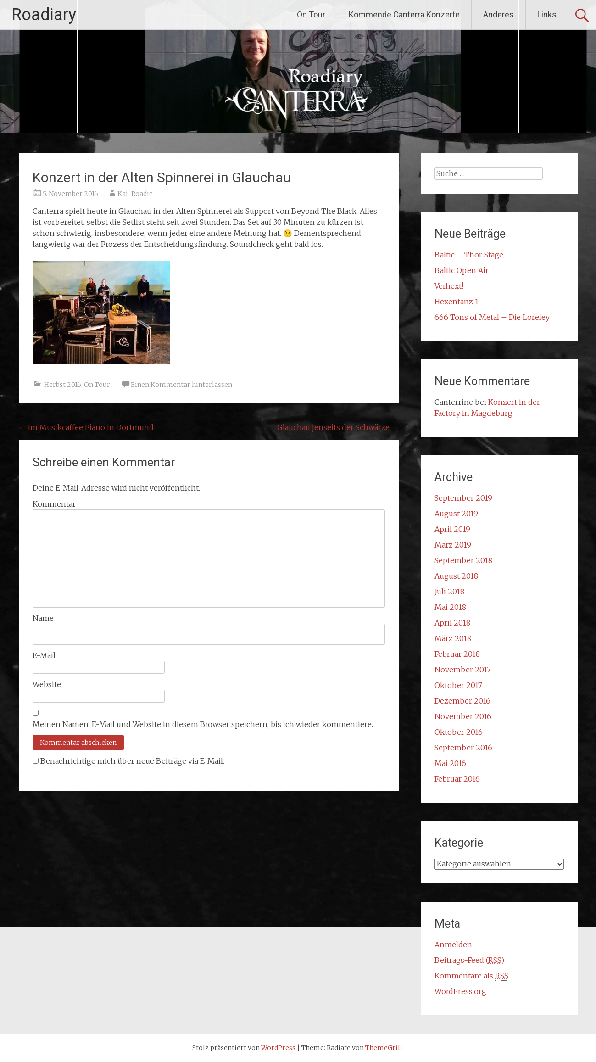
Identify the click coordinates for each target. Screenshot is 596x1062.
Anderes (498, 14)
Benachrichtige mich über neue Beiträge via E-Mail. (132, 761)
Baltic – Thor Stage (468, 254)
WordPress (278, 1048)
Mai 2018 (450, 607)
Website (47, 684)
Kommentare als (471, 976)
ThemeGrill (383, 1048)
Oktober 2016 (458, 732)
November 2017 (462, 669)
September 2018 (463, 560)
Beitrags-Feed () (469, 960)
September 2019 (463, 498)
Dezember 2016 (462, 700)
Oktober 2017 (458, 685)
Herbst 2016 (62, 384)
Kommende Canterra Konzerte (404, 14)
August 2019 (456, 513)
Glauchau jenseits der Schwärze (338, 427)
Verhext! (448, 286)
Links (547, 14)
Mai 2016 (450, 763)
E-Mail (44, 655)
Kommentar (54, 504)
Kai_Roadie (135, 194)
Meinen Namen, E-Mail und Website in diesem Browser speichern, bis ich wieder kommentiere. (203, 724)
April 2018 (452, 622)
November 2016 (462, 716)
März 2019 (452, 544)
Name (43, 618)
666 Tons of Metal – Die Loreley (492, 317)
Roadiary (43, 14)
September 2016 (463, 747)
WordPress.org (460, 991)
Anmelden (453, 944)
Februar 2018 (457, 654)
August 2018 (456, 576)
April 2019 (452, 529)
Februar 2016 (457, 778)
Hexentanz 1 (456, 301)
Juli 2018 (449, 591)
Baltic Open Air (461, 270)
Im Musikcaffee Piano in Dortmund (86, 427)
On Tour (311, 14)
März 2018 (452, 638)
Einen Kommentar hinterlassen (181, 384)
